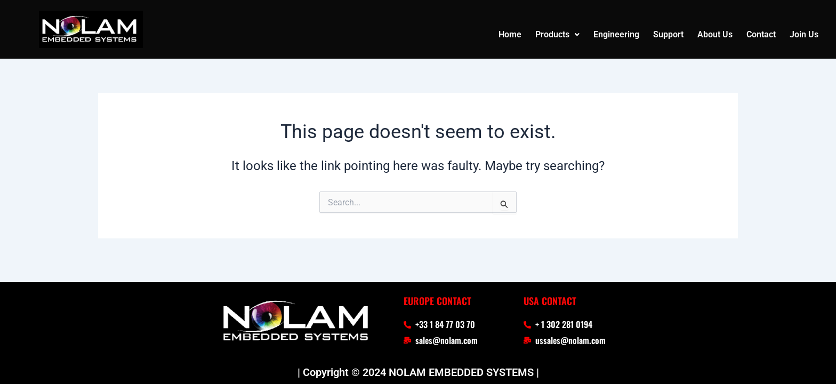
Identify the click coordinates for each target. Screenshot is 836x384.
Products (557, 34)
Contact (761, 34)
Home (510, 34)
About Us (715, 34)
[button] (557, 34)
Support (668, 34)
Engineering (616, 34)
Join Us (804, 34)
